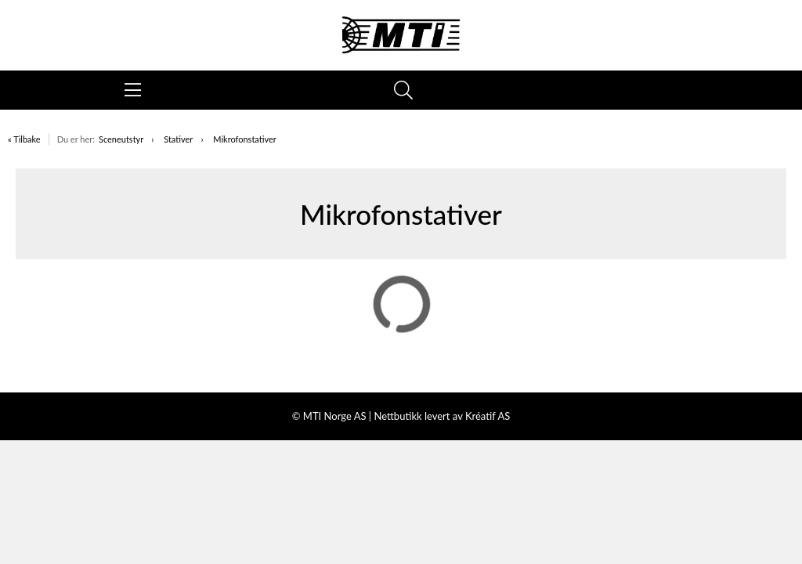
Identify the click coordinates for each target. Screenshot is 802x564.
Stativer (178, 139)
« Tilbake (24, 139)
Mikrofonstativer (244, 139)
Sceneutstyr (121, 139)
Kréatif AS (487, 416)
